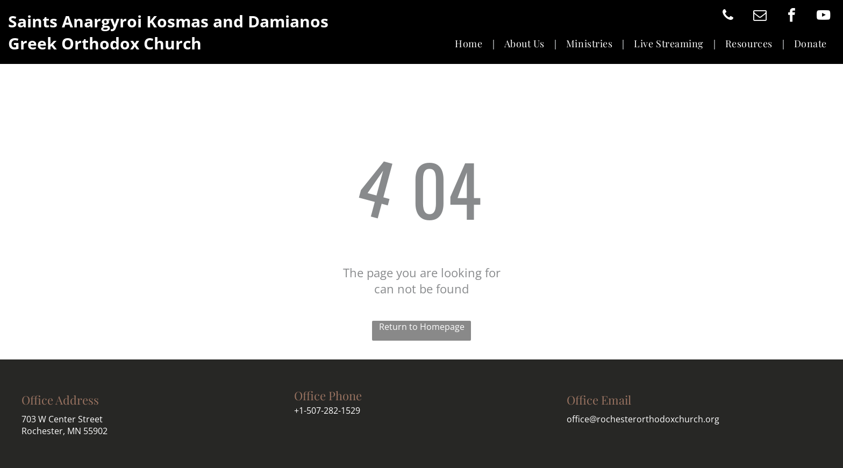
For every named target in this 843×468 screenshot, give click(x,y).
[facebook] (791, 16)
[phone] (728, 16)
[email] (759, 16)
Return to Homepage (422, 327)
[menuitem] (471, 43)
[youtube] (823, 16)
